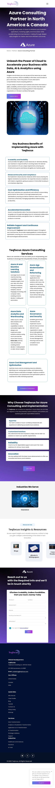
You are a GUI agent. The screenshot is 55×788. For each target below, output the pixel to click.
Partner (14, 51)
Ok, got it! (41, 783)
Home (9, 51)
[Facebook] (32, 756)
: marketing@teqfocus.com (20, 671)
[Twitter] (27, 756)
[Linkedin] (22, 756)
